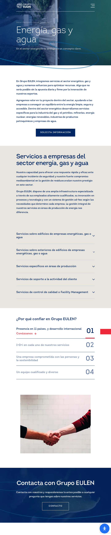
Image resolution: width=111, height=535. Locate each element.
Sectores (27, 22)
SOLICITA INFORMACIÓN (55, 132)
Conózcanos (26, 333)
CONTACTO (55, 506)
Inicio (18, 22)
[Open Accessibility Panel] (104, 528)
